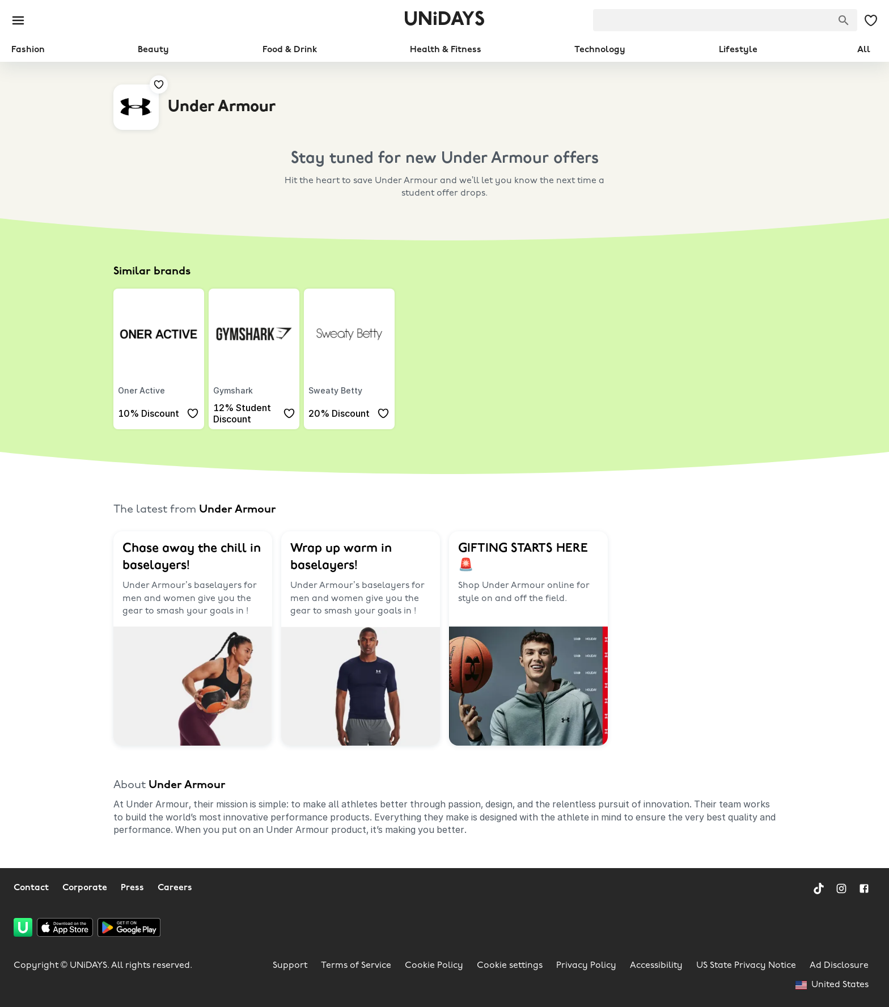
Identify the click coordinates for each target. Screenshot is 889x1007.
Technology (599, 49)
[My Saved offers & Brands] (871, 20)
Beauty (153, 49)
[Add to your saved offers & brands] (159, 84)
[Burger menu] (18, 20)
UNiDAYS (444, 20)
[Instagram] (841, 888)
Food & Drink (290, 49)
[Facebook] (864, 888)
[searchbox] (725, 20)
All (863, 49)
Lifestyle (738, 49)
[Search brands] (844, 20)
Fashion (28, 49)
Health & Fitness (445, 49)
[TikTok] (818, 888)
